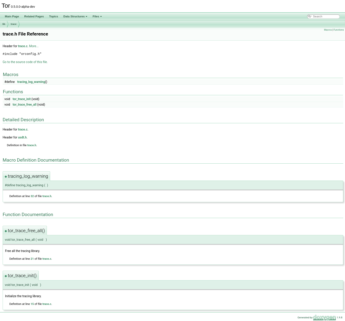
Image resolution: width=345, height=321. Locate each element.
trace (14, 24)
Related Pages (34, 16)
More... (34, 46)
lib (3, 24)
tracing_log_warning (31, 82)
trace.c (23, 46)
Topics (53, 16)
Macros (328, 29)
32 (32, 196)
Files (97, 16)
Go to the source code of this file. (25, 62)
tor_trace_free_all (24, 104)
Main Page (12, 16)
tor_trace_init (22, 99)
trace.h (31, 145)
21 (32, 258)
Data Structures (75, 16)
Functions (339, 29)
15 (32, 304)
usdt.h (22, 137)
